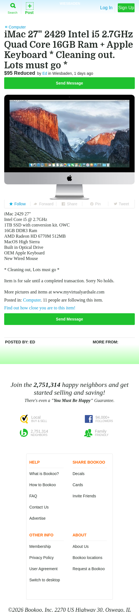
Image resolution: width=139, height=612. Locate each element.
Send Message (69, 83)
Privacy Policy (41, 557)
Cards (78, 485)
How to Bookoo (42, 485)
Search (13, 7)
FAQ (33, 496)
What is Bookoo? (44, 473)
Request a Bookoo (89, 569)
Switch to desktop (44, 580)
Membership (40, 546)
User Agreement (43, 569)
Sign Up (126, 7)
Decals (79, 473)
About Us (81, 546)
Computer (32, 300)
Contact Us (39, 507)
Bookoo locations (87, 557)
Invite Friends (84, 496)
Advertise (37, 518)
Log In (106, 7)
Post (29, 8)
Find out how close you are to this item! (39, 307)
